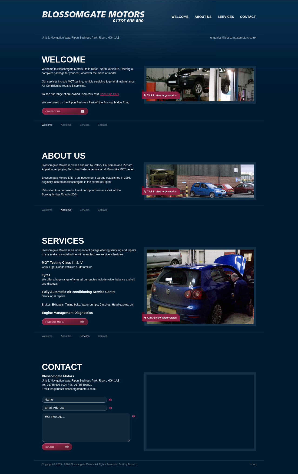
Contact (102, 124)
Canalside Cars (109, 94)
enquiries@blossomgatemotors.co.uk (73, 389)
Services (84, 124)
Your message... (86, 427)
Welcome (47, 209)
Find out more (65, 321)
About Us (66, 124)
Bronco (132, 464)
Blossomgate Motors (93, 16)
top (254, 464)
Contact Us (65, 111)
